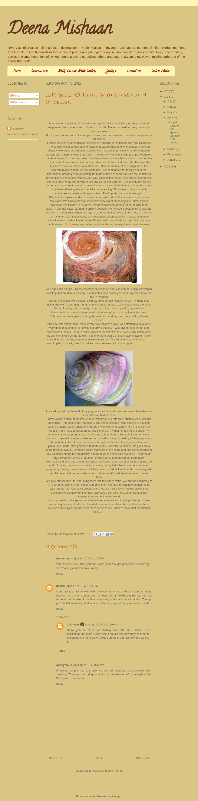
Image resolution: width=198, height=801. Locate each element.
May (170, 112)
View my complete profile (22, 134)
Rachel (60, 586)
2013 (167, 96)
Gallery (111, 70)
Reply (59, 573)
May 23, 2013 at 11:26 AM (101, 624)
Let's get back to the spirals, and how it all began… (173, 132)
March (171, 149)
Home (17, 70)
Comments (18, 102)
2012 (167, 166)
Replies (64, 617)
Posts (15, 95)
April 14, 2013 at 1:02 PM (88, 558)
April (170, 117)
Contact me (133, 70)
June (170, 106)
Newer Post (56, 758)
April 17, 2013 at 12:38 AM (82, 586)
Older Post (142, 758)
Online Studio (160, 70)
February (173, 154)
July (170, 101)
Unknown (72, 624)
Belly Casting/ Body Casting (77, 70)
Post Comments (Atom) (107, 770)
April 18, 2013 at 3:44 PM (88, 665)
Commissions (39, 70)
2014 (167, 91)
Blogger (116, 796)
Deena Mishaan (59, 30)
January (172, 159)
